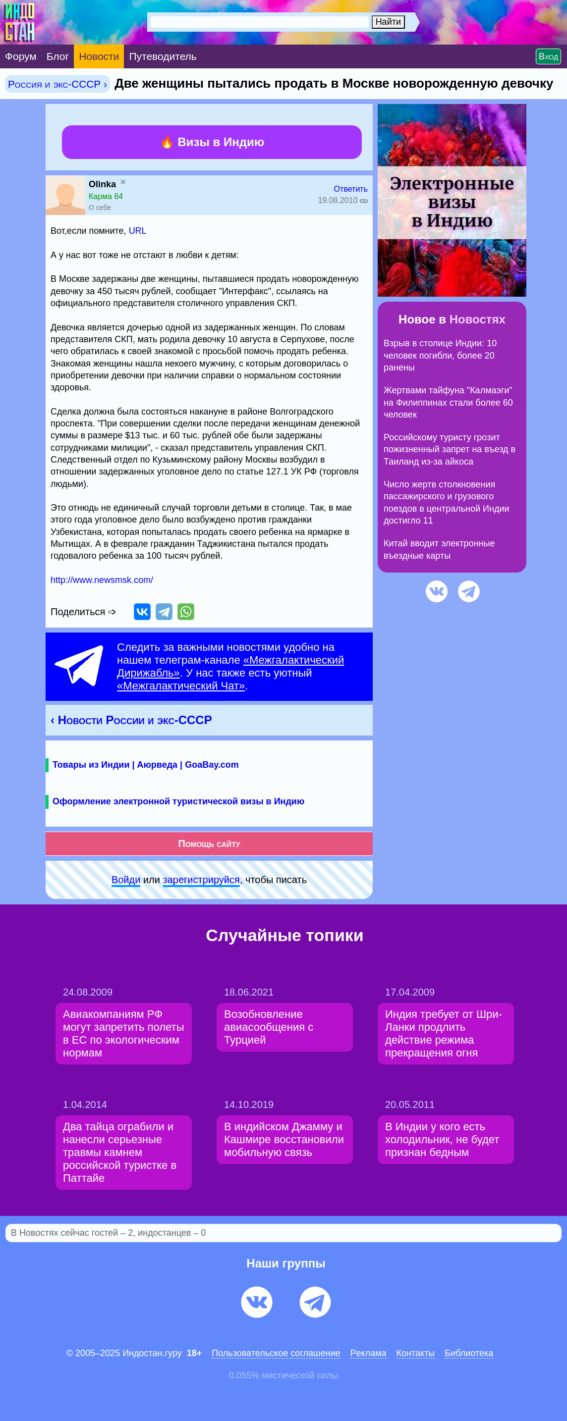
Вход (548, 56)
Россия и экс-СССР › (57, 84)
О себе (100, 207)
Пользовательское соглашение (276, 1353)
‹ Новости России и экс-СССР (131, 720)
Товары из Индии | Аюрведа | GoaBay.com (146, 765)
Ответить (351, 189)
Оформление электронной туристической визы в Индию (178, 801)
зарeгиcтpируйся (201, 879)
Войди (126, 879)
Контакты (416, 1353)
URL (138, 231)
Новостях (478, 319)
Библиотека (469, 1353)
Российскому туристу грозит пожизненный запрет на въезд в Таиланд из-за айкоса (449, 449)
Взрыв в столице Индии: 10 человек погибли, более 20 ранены (440, 355)
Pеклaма (368, 1353)
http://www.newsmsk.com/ (102, 580)
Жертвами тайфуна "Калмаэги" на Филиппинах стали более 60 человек (448, 402)
